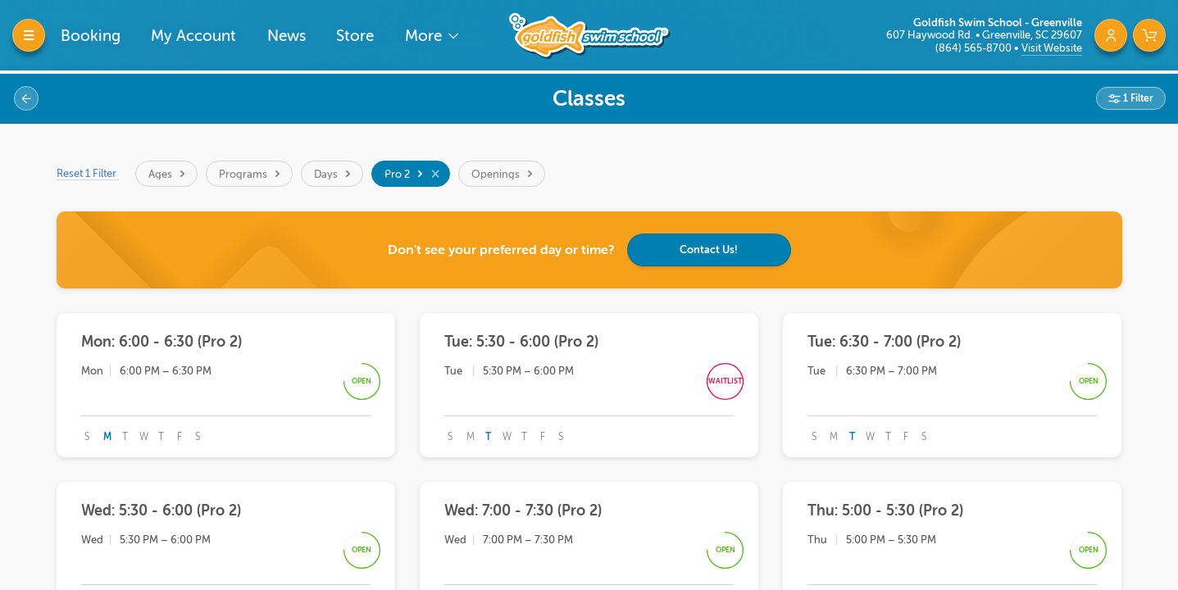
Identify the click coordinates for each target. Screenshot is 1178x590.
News (286, 35)
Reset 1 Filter (88, 173)
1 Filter (1137, 98)
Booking (91, 35)
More (425, 35)
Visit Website (1051, 48)
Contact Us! (709, 249)
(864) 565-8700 (974, 48)
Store (355, 35)
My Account (193, 35)
